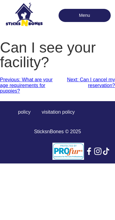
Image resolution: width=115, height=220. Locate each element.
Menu (84, 15)
